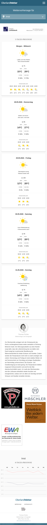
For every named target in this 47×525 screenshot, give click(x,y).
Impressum (18, 504)
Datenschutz (28, 504)
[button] (23, 16)
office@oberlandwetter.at (23, 520)
